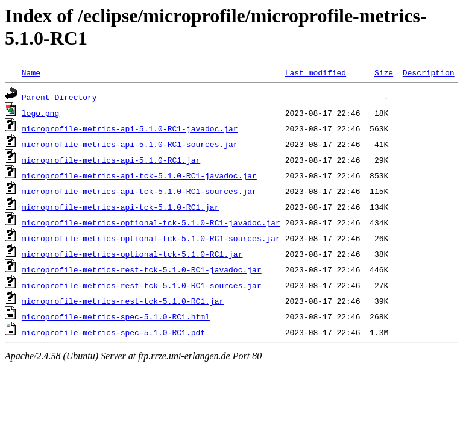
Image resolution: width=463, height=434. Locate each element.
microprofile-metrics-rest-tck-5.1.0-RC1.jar (123, 300)
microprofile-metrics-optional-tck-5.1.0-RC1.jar (132, 253)
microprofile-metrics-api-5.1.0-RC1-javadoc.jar (130, 128)
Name (31, 72)
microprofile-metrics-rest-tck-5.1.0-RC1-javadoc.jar (142, 269)
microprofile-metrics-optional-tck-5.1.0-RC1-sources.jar (151, 238)
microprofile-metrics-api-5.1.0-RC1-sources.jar (130, 144)
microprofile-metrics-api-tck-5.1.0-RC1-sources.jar (139, 191)
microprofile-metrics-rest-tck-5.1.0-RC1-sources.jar (142, 285)
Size (383, 72)
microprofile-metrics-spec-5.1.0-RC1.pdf (113, 332)
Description (429, 72)
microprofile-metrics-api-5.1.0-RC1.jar (111, 159)
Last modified (315, 72)
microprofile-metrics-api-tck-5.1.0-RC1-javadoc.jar (139, 175)
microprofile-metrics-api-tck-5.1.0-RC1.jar (120, 206)
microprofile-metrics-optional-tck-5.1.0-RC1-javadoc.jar (151, 222)
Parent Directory (59, 97)
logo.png (40, 112)
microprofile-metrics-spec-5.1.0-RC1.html (116, 316)
